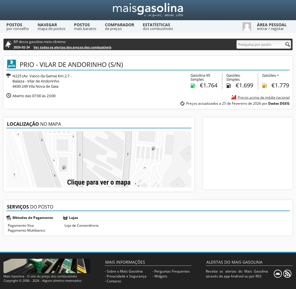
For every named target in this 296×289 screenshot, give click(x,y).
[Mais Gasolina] (148, 10)
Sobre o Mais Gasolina (125, 271)
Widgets (160, 276)
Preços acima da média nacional (264, 97)
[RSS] (287, 274)
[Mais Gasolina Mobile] (278, 274)
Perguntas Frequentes (172, 271)
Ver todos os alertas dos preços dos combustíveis (72, 47)
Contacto (114, 281)
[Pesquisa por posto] (263, 44)
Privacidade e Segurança (127, 276)
